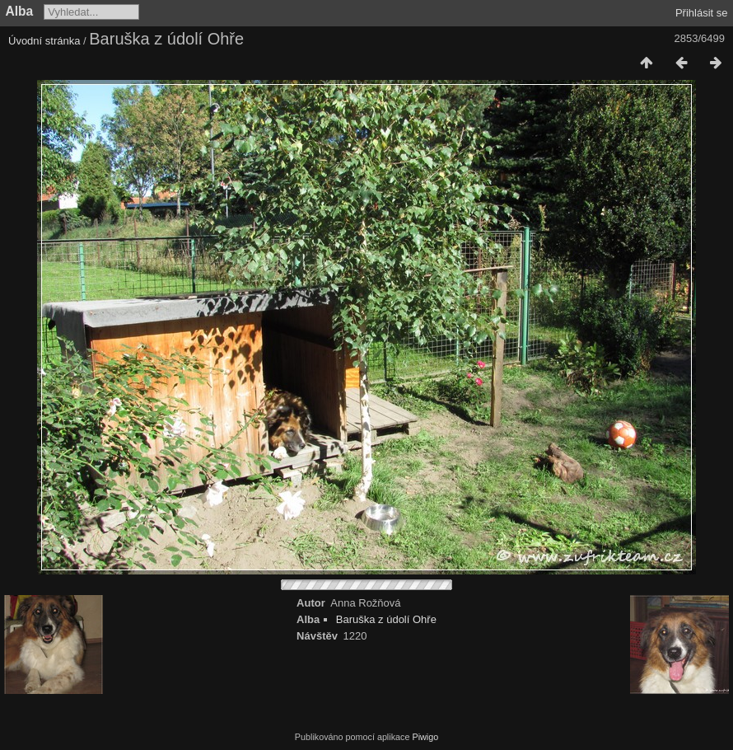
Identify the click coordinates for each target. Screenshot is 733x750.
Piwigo (425, 737)
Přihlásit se (701, 13)
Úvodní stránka (44, 41)
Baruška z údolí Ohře (386, 619)
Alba (20, 11)
